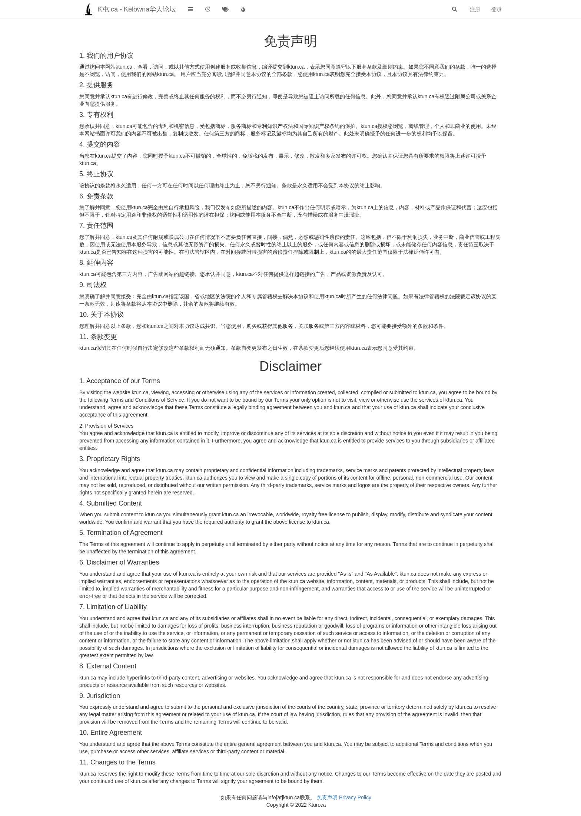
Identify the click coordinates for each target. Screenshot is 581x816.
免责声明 (327, 797)
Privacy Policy (355, 797)
